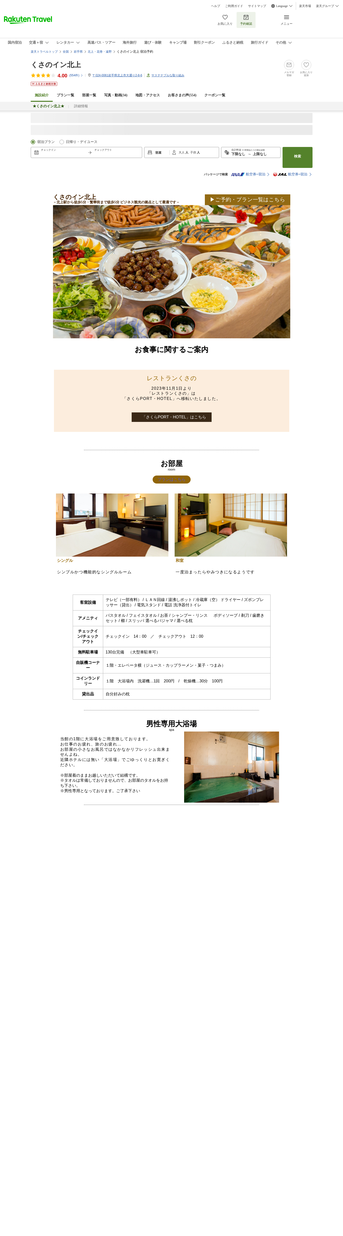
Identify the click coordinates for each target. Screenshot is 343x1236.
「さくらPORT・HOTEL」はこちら (174, 417)
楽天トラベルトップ (44, 51)
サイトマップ (257, 6)
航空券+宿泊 (248, 174)
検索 (297, 156)
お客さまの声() (182, 95)
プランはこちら (172, 479)
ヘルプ (215, 6)
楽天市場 (305, 6)
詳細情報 (81, 106)
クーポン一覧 (214, 95)
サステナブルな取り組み (167, 75)
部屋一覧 (89, 95)
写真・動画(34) (115, 95)
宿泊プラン (46, 142)
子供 (193, 152)
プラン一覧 (65, 95)
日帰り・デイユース (81, 142)
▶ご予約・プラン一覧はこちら (247, 199)
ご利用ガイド (234, 6)
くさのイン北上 (56, 65)
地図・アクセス (147, 95)
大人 (182, 152)
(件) (76, 75)
